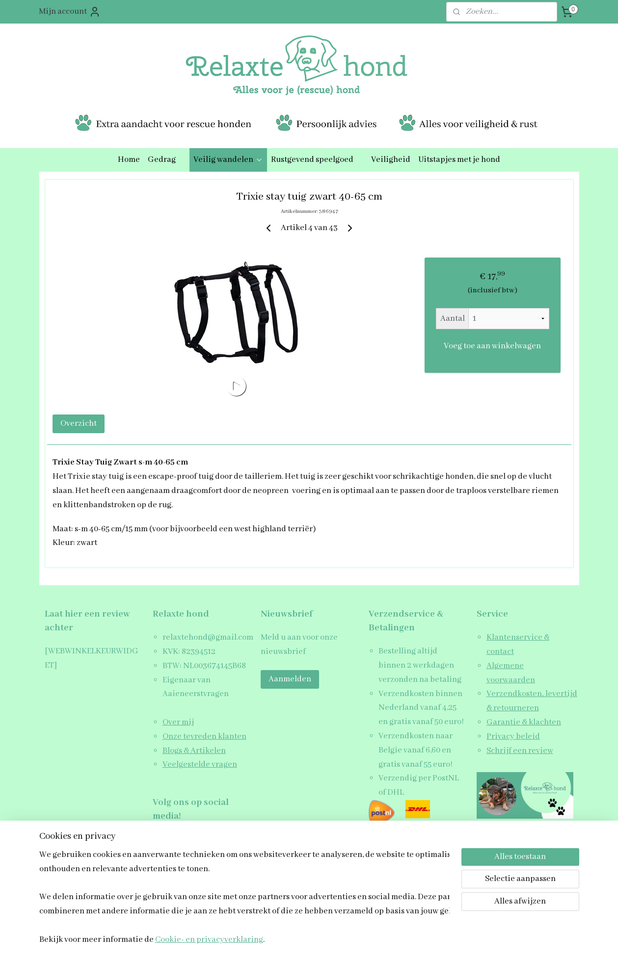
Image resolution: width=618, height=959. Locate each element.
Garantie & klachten (523, 722)
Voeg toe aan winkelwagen (492, 346)
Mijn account (70, 12)
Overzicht (78, 423)
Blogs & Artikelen (194, 751)
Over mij (178, 722)
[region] (244, 896)
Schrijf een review (519, 751)
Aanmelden (290, 679)
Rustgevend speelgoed (317, 160)
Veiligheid (390, 160)
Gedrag (167, 160)
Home (129, 160)
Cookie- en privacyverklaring (209, 940)
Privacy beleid (513, 736)
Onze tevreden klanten (204, 736)
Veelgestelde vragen (199, 764)
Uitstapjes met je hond (459, 160)
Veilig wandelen (228, 160)
